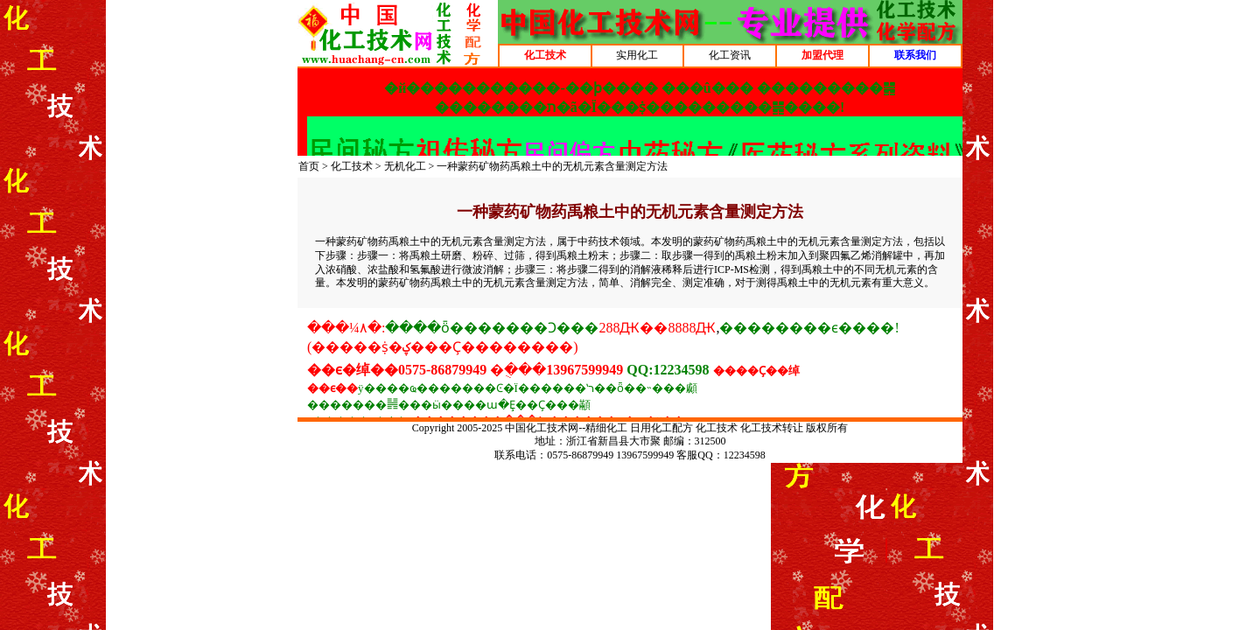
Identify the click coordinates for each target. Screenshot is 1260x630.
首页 (308, 166)
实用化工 (637, 55)
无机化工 (405, 166)
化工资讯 (730, 55)
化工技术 (352, 166)
